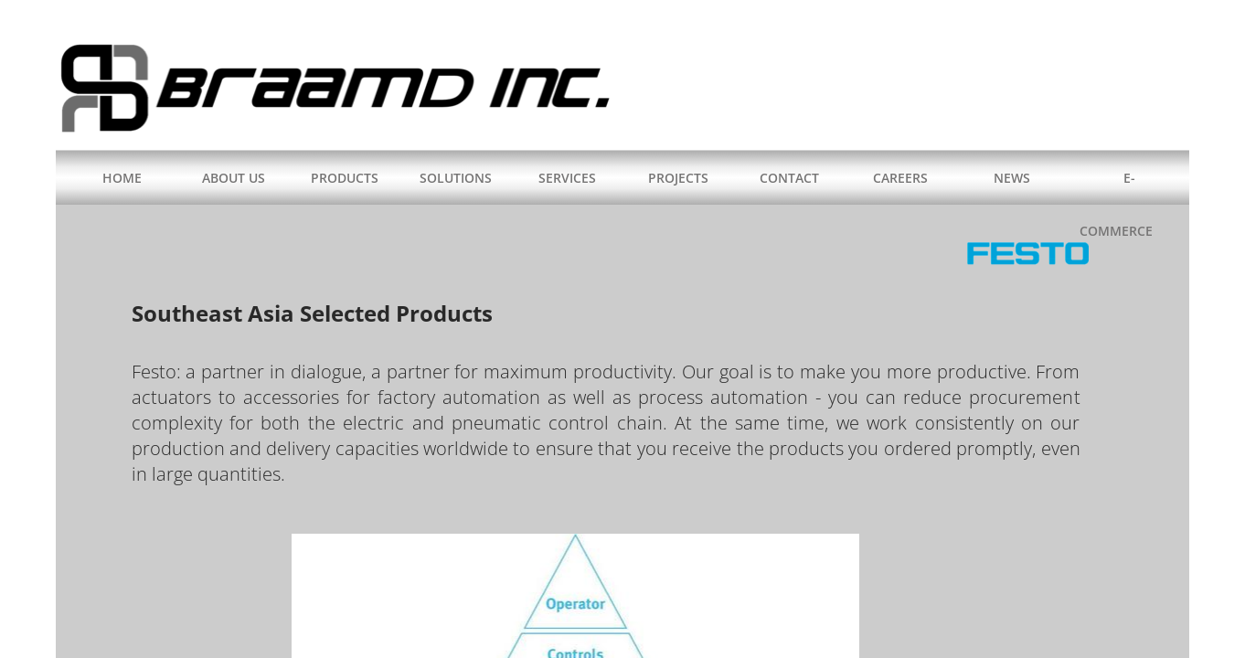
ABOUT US (233, 177)
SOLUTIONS (456, 177)
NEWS (1012, 177)
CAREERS (900, 177)
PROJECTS (678, 177)
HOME (122, 177)
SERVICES (567, 177)
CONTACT (789, 177)
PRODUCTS (344, 177)
